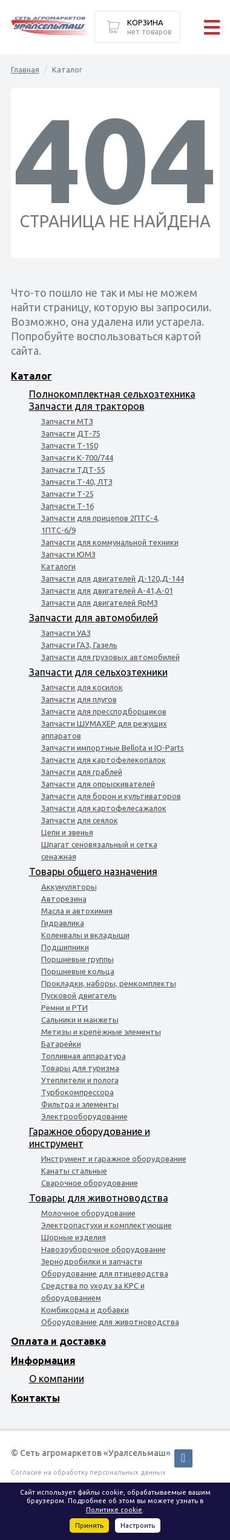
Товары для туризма (80, 1068)
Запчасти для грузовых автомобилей (110, 657)
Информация (43, 1360)
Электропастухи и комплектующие (106, 1225)
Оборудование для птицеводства (104, 1273)
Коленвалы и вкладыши (85, 935)
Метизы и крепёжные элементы (101, 1031)
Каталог (31, 375)
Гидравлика (62, 923)
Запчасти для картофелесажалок (103, 808)
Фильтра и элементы (80, 1104)
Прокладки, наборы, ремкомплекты (108, 983)
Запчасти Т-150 (69, 445)
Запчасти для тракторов (87, 406)
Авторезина (64, 899)
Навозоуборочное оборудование (103, 1249)
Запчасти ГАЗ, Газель (79, 645)
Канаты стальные (74, 1170)
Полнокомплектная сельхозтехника (112, 394)
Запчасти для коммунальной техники (110, 542)
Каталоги (58, 566)
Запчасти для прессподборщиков (103, 711)
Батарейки (61, 1044)
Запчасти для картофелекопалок (103, 759)
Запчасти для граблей (81, 772)
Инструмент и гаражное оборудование (113, 1158)
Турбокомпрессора (77, 1092)
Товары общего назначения (93, 871)
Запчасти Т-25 (67, 494)
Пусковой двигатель (79, 995)
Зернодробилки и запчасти (91, 1261)
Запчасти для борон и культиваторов (111, 796)
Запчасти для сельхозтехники (98, 672)
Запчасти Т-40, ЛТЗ (77, 481)
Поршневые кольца (77, 971)
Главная (25, 69)
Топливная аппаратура (83, 1056)
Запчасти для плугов (79, 699)
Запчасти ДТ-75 (70, 433)
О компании (56, 1378)
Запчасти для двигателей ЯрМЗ (99, 602)
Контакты (35, 1398)
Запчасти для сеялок (79, 820)
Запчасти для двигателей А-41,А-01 (107, 590)
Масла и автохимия (77, 911)
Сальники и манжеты (80, 1019)
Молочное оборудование (88, 1213)
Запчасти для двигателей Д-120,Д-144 (112, 578)
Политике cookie (114, 1509)
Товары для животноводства (98, 1197)
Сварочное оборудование (89, 1183)
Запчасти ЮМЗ (68, 554)
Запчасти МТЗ (67, 421)
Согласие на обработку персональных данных (88, 1472)
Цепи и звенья (67, 832)
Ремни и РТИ (64, 1007)
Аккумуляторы (69, 886)
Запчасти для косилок (82, 687)
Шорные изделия (73, 1237)
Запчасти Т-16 (67, 506)
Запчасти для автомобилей (93, 617)
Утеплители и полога (80, 1080)
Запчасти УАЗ (66, 633)
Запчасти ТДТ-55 (73, 469)
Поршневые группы (77, 959)
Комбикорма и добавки (85, 1309)
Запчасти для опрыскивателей (98, 784)
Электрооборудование (84, 1116)
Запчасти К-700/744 (77, 457)
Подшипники (65, 947)
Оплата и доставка (58, 1341)
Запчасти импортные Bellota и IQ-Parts (112, 747)
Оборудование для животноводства (110, 1322)
